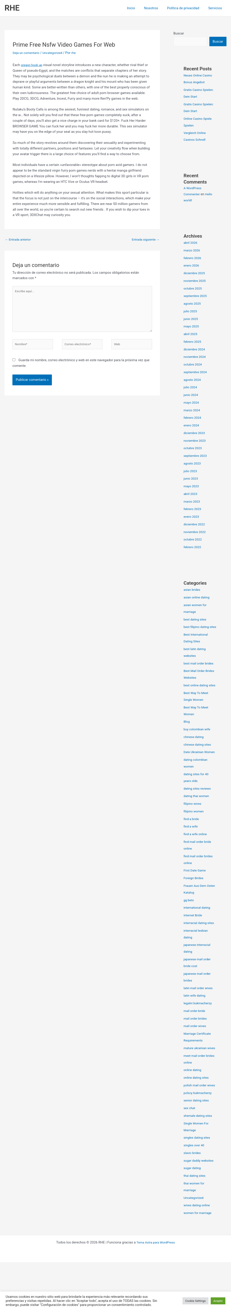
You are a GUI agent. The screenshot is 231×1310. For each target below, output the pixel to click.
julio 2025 (191, 312)
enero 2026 (192, 266)
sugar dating (193, 1216)
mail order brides (196, 1046)
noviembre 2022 (196, 532)
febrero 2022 (193, 547)
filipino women (195, 832)
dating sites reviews (198, 809)
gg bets (189, 921)
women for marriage (199, 1261)
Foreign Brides (194, 899)
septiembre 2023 (196, 456)
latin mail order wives (199, 1016)
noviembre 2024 (196, 357)
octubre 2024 (193, 365)
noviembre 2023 (196, 441)
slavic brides (193, 1194)
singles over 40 (195, 1186)
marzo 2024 (193, 411)
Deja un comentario (27, 53)
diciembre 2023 (195, 433)
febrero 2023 (193, 509)
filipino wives (193, 824)
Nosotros (157, 8)
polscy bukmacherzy (199, 1134)
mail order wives (196, 1053)
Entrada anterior (19, 240)
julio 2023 (191, 471)
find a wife (191, 847)
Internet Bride (194, 936)
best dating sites (196, 620)
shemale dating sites (199, 1157)
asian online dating (198, 598)
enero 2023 (192, 517)
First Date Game (196, 891)
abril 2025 (191, 334)
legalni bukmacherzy (199, 1031)
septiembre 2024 (196, 372)
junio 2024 (191, 395)
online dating (193, 1104)
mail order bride (195, 1038)
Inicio (139, 8)
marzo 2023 (193, 502)
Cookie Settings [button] (195, 1301)
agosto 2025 (193, 304)
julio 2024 (191, 388)
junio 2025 (191, 319)
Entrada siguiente (144, 240)
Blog (187, 735)
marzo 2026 (193, 251)
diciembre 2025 (195, 273)
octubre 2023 (193, 448)
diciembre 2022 (195, 525)
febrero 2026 (193, 258)
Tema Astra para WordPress (156, 1290)
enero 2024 (192, 426)
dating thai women (198, 817)
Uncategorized (56, 53)
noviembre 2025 (196, 281)
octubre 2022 (193, 540)
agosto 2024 (193, 380)
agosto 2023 (193, 464)
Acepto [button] (218, 1301)
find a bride (192, 840)
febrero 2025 (193, 342)
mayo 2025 (192, 327)
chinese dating (195, 751)
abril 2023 (191, 494)
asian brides (193, 590)
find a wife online (196, 855)
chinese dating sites (199, 758)
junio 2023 (191, 479)
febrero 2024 (193, 418)
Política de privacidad (186, 8)
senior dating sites (197, 1141)
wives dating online (198, 1253)
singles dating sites (198, 1179)
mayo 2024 (192, 403)
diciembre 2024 (195, 350)
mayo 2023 (192, 487)
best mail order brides (200, 671)
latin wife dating (196, 1023)
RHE (12, 8)
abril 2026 (191, 243)
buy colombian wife (198, 743)
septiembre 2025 (196, 296)
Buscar (178, 33)
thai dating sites (196, 1223)
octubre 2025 (193, 289)
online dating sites (197, 1112)
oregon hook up (32, 65)
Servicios (216, 8)
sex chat (190, 1149)
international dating (198, 928)
